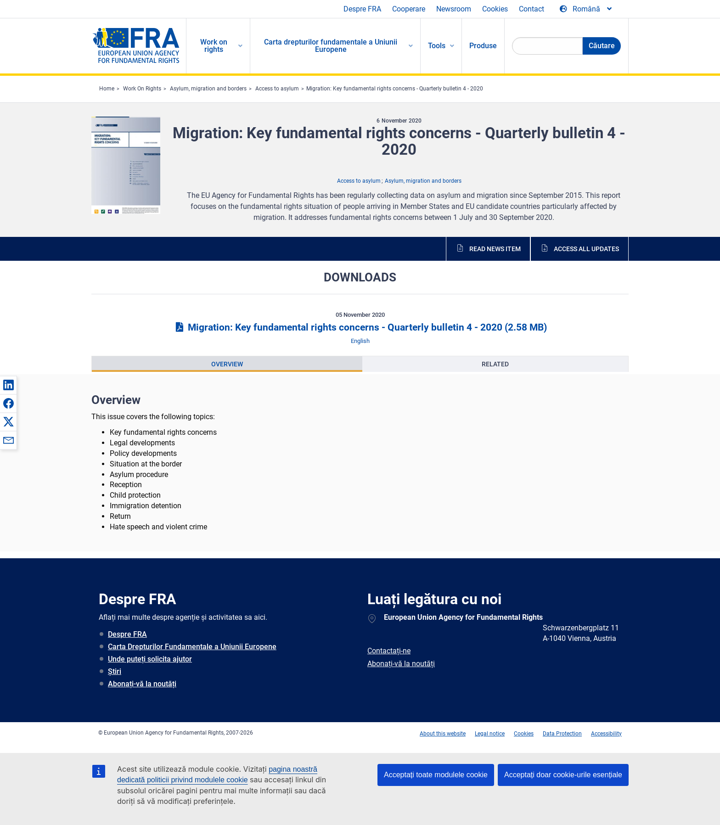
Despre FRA (362, 9)
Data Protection (562, 733)
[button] (8, 385)
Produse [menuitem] (483, 45)
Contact (531, 9)
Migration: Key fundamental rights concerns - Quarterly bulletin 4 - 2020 (394, 88)
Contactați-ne (389, 650)
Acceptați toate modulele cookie (436, 775)
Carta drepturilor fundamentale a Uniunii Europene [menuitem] (330, 46)
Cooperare (408, 9)
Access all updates (586, 249)
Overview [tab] (227, 364)
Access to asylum (277, 88)
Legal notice (490, 733)
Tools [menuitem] (436, 45)
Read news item (495, 249)
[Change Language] (586, 9)
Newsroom (453, 9)
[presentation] (227, 364)
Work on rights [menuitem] (213, 46)
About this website (443, 733)
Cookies (495, 9)
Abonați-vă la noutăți (142, 683)
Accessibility (606, 733)
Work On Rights (142, 88)
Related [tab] (495, 364)
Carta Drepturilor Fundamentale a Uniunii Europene (192, 646)
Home (106, 88)
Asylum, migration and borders (208, 88)
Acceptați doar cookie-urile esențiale (563, 775)
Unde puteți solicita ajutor (150, 659)
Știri (114, 671)
